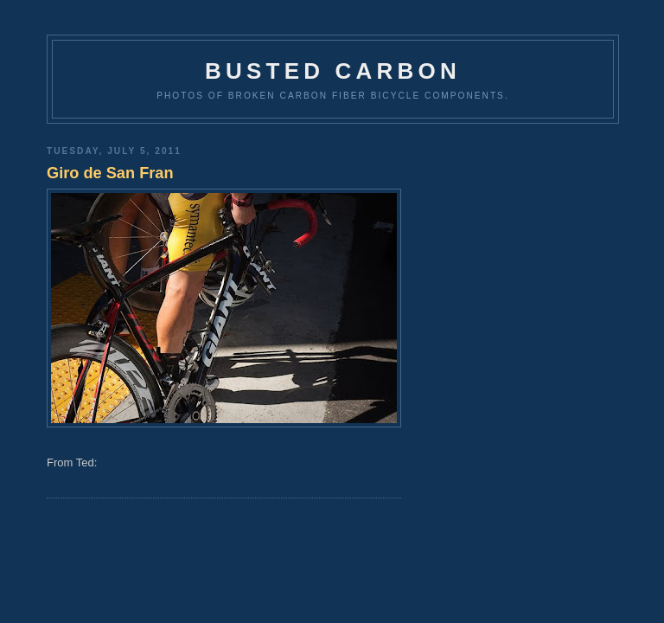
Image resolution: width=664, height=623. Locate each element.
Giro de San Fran (110, 173)
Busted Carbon (333, 71)
